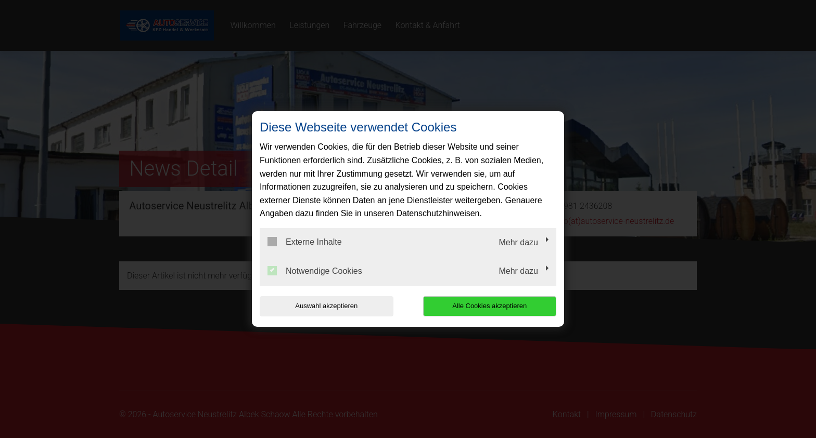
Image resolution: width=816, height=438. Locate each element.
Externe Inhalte (304, 241)
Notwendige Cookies (314, 270)
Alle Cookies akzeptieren (489, 306)
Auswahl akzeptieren (326, 306)
